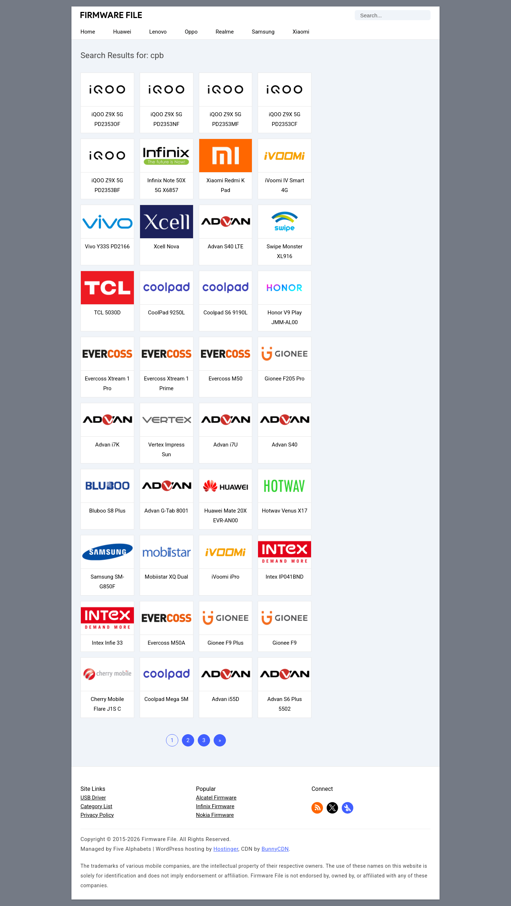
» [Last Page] (219, 740)
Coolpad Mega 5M (166, 699)
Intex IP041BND (284, 577)
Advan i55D (225, 699)
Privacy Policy (97, 815)
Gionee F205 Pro (285, 378)
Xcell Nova (166, 246)
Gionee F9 (284, 643)
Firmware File (111, 15)
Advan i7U (225, 444)
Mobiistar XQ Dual (166, 577)
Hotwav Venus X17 (284, 511)
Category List (96, 806)
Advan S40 (284, 444)
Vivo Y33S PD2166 (107, 246)
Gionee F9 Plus (226, 643)
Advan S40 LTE (226, 246)
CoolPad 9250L (166, 312)
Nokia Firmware (215, 815)
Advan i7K (107, 444)
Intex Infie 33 (107, 643)
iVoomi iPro (225, 577)
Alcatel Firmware (216, 797)
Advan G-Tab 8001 (166, 511)
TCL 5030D (107, 312)
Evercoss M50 (226, 378)
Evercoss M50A (166, 643)
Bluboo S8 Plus (107, 511)
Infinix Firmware (215, 806)
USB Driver (93, 797)
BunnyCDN (275, 849)
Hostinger (225, 849)
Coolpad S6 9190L (226, 312)
